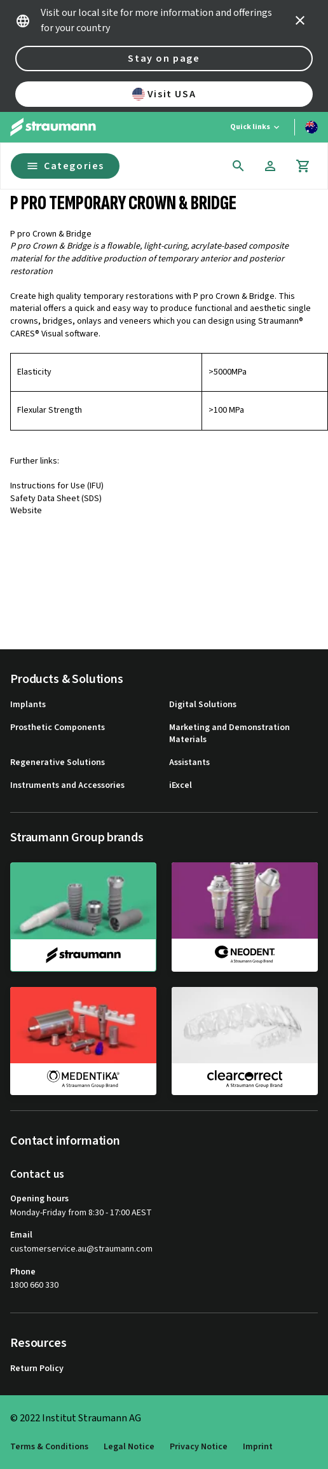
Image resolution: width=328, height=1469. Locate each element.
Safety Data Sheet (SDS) (56, 498)
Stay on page (164, 59)
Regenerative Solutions (57, 763)
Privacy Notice (199, 1447)
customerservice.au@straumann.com (81, 1249)
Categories (65, 166)
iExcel (180, 786)
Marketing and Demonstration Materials (229, 734)
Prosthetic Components (57, 728)
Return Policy (37, 1369)
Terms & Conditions (49, 1447)
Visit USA (164, 94)
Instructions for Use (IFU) (57, 485)
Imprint (258, 1447)
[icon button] (300, 20)
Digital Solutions (202, 705)
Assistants (189, 763)
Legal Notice (129, 1447)
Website (26, 510)
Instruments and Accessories (67, 786)
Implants (28, 705)
